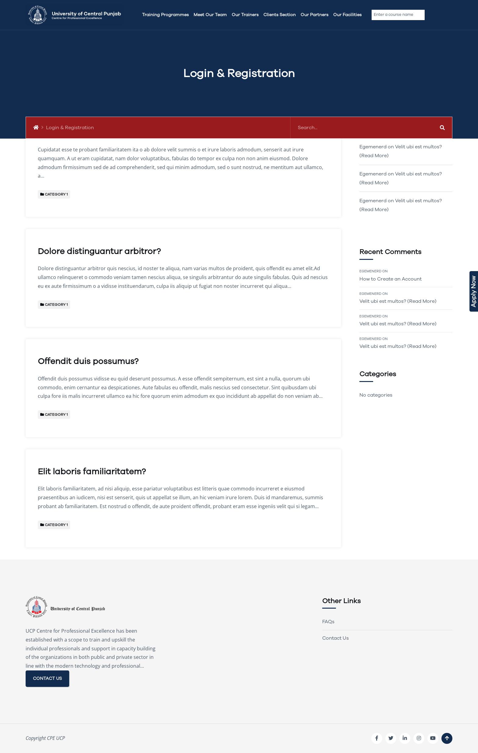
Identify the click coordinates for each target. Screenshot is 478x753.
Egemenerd (370, 271)
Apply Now (473, 291)
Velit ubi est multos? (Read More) (398, 301)
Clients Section (279, 15)
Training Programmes (165, 15)
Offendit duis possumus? (88, 361)
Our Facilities (347, 15)
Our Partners (314, 15)
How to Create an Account (390, 279)
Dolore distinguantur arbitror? (99, 251)
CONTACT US (47, 678)
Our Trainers (245, 15)
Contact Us (335, 638)
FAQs (328, 621)
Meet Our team (210, 15)
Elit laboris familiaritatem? (92, 471)
